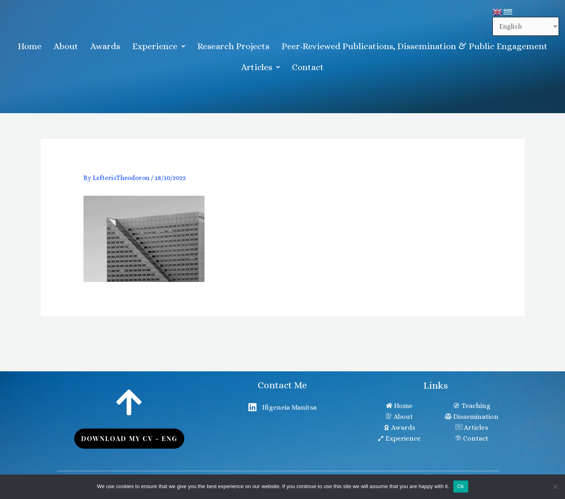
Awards (105, 46)
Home (30, 46)
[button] (158, 46)
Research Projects (233, 46)
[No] (555, 486)
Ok (460, 486)
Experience (158, 46)
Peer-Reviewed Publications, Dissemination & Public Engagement (414, 46)
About (66, 46)
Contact (308, 67)
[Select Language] (525, 26)
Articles (260, 67)
